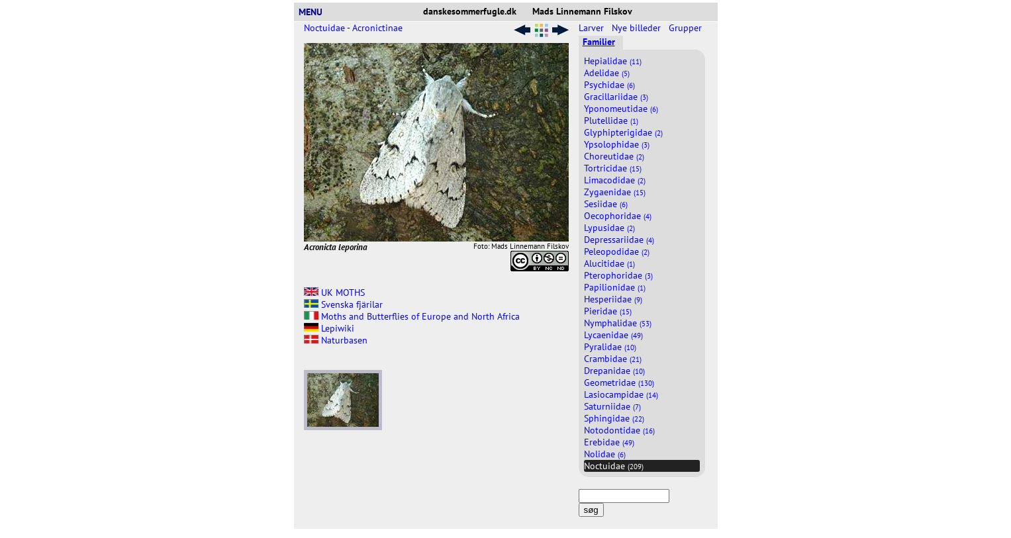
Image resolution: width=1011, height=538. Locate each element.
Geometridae (619, 382)
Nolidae (605, 454)
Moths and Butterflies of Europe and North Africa (412, 316)
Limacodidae (615, 180)
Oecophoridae (617, 216)
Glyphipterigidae (623, 132)
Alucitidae (609, 263)
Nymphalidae (617, 323)
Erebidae (609, 442)
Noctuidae (324, 28)
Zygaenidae (615, 192)
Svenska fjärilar (343, 304)
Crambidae (613, 359)
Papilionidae (615, 287)
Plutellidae (611, 120)
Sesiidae (606, 204)
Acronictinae (377, 28)
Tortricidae (613, 168)
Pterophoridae (618, 275)
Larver (592, 28)
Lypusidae (609, 228)
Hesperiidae (613, 299)
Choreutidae (614, 156)
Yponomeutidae (621, 108)
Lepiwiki (329, 328)
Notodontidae (619, 430)
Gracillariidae (616, 97)
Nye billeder (637, 28)
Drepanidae (614, 371)
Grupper (686, 28)
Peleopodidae (617, 251)
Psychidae (609, 85)
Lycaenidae (613, 335)
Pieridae (608, 311)
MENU (316, 12)
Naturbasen (335, 340)
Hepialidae (613, 61)
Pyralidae (610, 347)
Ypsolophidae (617, 144)
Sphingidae (614, 418)
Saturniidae (612, 406)
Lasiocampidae (621, 394)
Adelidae (607, 73)
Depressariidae (619, 240)
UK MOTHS (334, 292)
